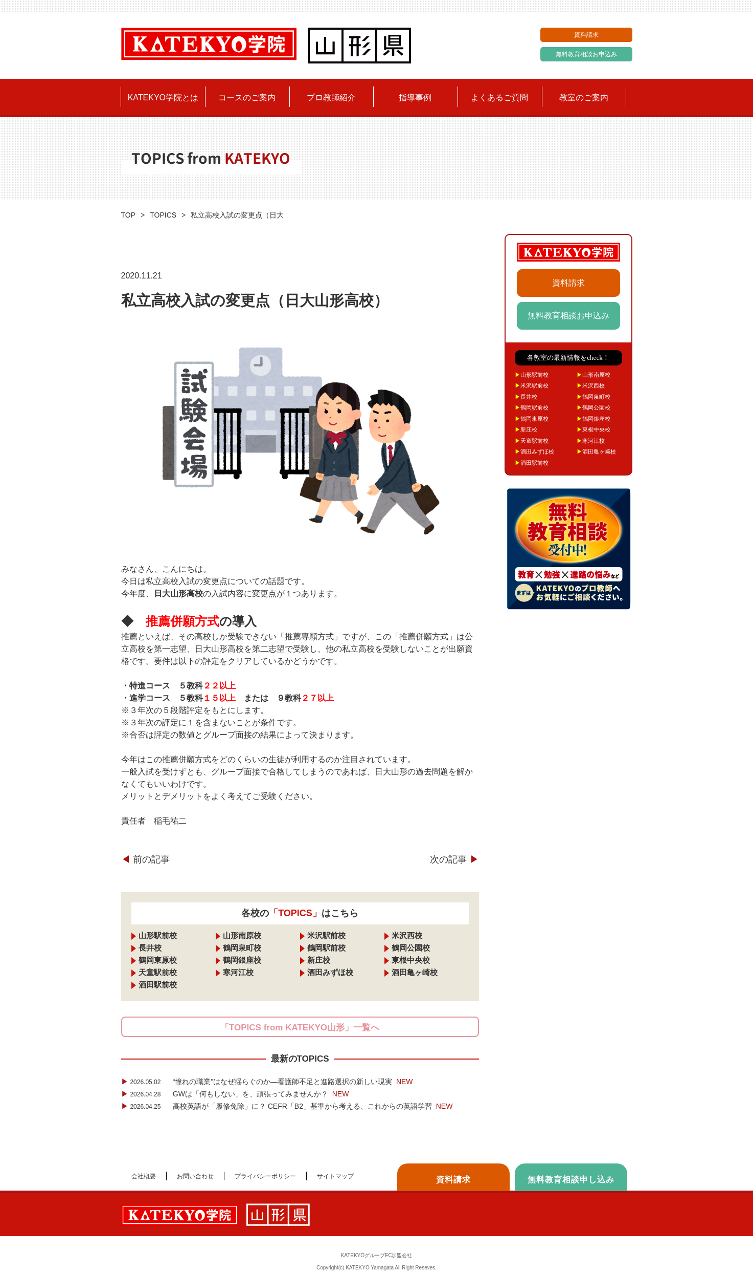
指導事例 (415, 97)
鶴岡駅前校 (326, 947)
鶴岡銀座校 (242, 960)
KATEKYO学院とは (163, 97)
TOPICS (163, 215)
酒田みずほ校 (330, 972)
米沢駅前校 (326, 935)
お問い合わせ (195, 1176)
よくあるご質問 (499, 97)
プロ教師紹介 (331, 97)
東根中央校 (411, 960)
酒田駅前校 (158, 984)
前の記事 (145, 859)
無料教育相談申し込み (571, 1179)
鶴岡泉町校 (242, 947)
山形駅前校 (158, 935)
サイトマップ (335, 1176)
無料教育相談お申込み (586, 54)
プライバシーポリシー (265, 1176)
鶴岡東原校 (158, 960)
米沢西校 (407, 935)
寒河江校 (238, 972)
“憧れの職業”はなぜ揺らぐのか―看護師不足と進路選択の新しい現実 (267, 1081)
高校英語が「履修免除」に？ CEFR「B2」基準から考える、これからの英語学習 (287, 1106)
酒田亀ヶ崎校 (415, 972)
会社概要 (143, 1176)
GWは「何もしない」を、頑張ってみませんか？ (235, 1094)
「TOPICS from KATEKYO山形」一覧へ (299, 1027)
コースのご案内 (247, 97)
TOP (128, 215)
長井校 (150, 947)
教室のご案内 (583, 97)
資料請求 (586, 34)
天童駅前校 (158, 972)
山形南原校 (242, 935)
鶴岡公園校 (411, 947)
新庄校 (318, 960)
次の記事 (454, 859)
